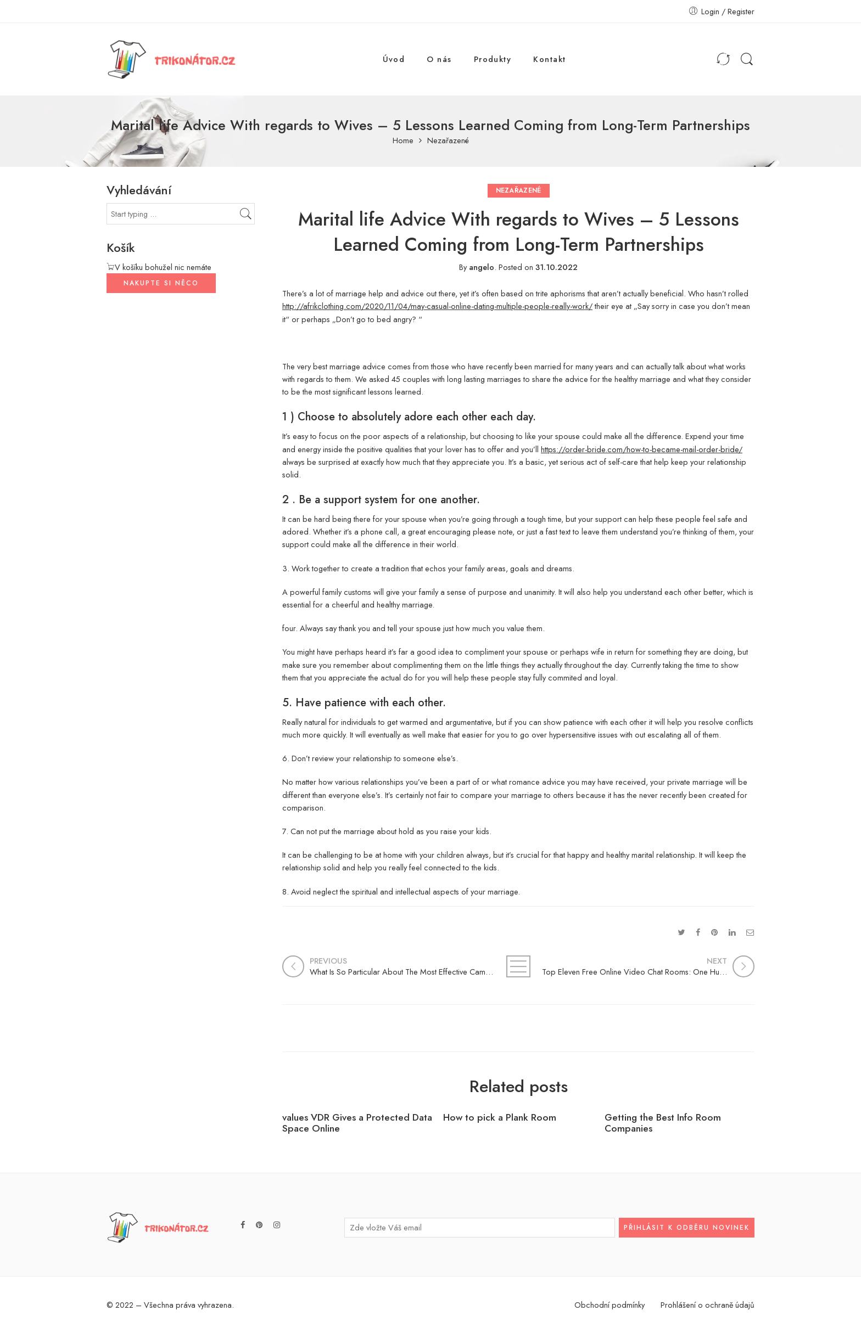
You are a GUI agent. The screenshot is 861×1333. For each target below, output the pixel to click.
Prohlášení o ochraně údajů (707, 1304)
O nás (439, 59)
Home (403, 141)
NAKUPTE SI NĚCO (161, 283)
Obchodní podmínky (609, 1304)
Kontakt (549, 59)
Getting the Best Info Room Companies (663, 1123)
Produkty (493, 59)
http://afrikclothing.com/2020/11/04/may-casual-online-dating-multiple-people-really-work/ (437, 306)
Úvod (394, 59)
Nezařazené (448, 141)
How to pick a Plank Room (499, 1117)
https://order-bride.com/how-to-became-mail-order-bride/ (641, 449)
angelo (481, 267)
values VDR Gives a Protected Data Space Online (357, 1123)
